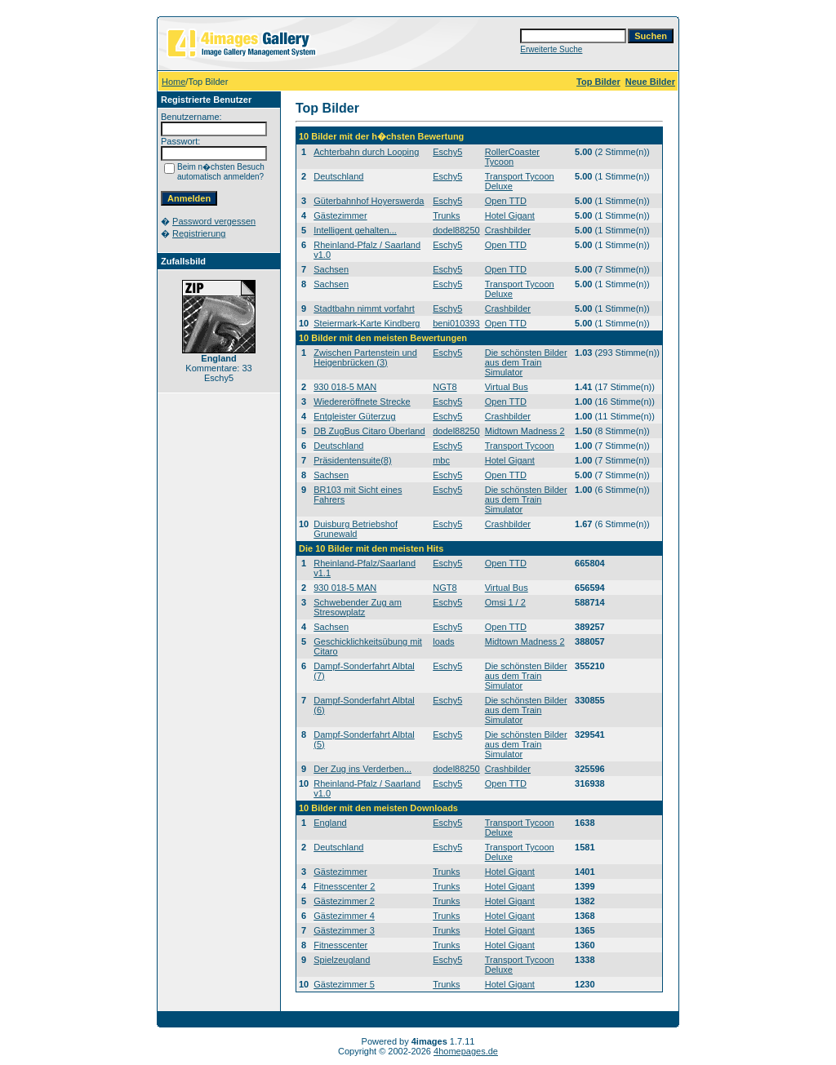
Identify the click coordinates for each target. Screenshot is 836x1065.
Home (173, 82)
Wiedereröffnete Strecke (362, 401)
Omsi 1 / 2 (505, 602)
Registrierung (198, 233)
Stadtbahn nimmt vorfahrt (364, 308)
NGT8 (444, 387)
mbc (441, 460)
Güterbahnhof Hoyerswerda (369, 201)
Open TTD (506, 201)
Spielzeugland (342, 960)
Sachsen (331, 269)
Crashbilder (508, 230)
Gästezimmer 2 (344, 901)
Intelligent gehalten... (355, 230)
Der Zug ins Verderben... (362, 769)
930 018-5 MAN (345, 387)
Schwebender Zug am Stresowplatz (358, 607)
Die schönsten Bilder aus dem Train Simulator (526, 362)
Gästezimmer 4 (344, 916)
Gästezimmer (340, 215)
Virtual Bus (506, 387)
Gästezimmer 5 (344, 984)
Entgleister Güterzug (354, 416)
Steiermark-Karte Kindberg (367, 323)
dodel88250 (456, 230)
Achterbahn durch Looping (366, 152)
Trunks (446, 215)
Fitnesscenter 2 (344, 886)
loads (443, 641)
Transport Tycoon (519, 445)
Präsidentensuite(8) (352, 460)
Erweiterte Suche (551, 49)
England (330, 823)
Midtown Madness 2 (525, 431)
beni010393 (456, 323)
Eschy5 (447, 152)
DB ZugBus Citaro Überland (369, 431)
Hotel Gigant (510, 215)
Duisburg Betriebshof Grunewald (356, 529)
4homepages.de (466, 1051)
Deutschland (338, 176)
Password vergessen (214, 221)
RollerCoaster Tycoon (512, 156)
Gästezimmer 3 (344, 930)
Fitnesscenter (340, 945)
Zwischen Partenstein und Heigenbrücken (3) (365, 357)
